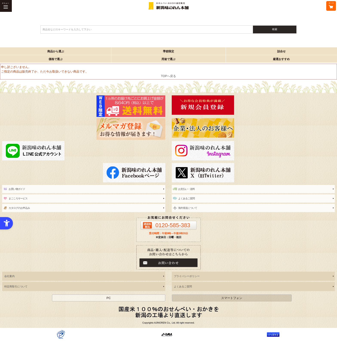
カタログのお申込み (19, 207)
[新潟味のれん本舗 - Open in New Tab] (253, 105)
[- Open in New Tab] (60, 334)
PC (109, 298)
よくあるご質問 (186, 198)
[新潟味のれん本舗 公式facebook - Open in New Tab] (83, 172)
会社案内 (9, 276)
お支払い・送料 (186, 189)
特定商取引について (16, 286)
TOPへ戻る (168, 76)
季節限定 (168, 51)
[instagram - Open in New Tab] (253, 150)
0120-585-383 (172, 225)
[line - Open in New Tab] (83, 150)
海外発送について (187, 207)
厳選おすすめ (281, 59)
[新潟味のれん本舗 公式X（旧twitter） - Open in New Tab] (253, 172)
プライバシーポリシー (187, 276)
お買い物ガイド (17, 189)
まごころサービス (18, 198)
